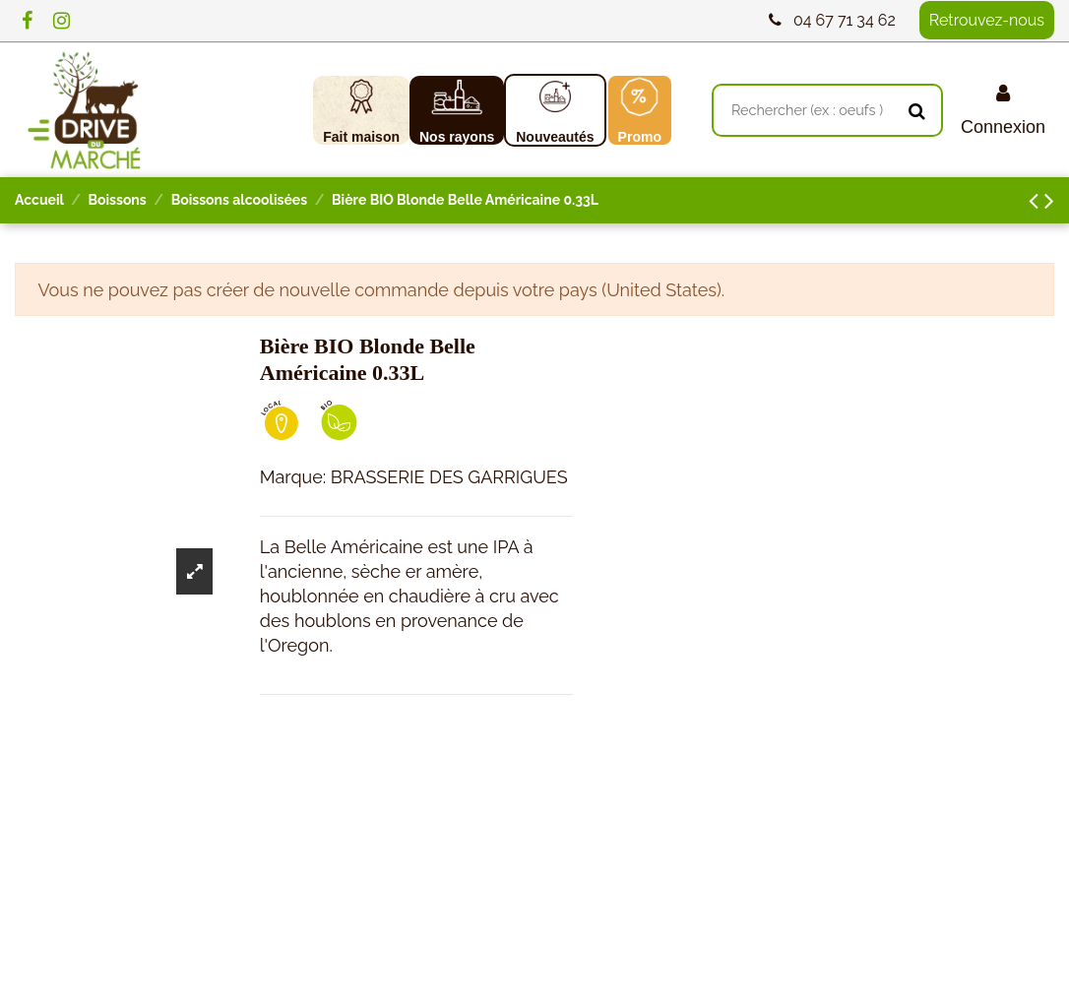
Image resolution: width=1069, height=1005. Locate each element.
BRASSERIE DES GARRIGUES (449, 477)
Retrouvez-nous (986, 20)
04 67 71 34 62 (844, 20)
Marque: (293, 477)
